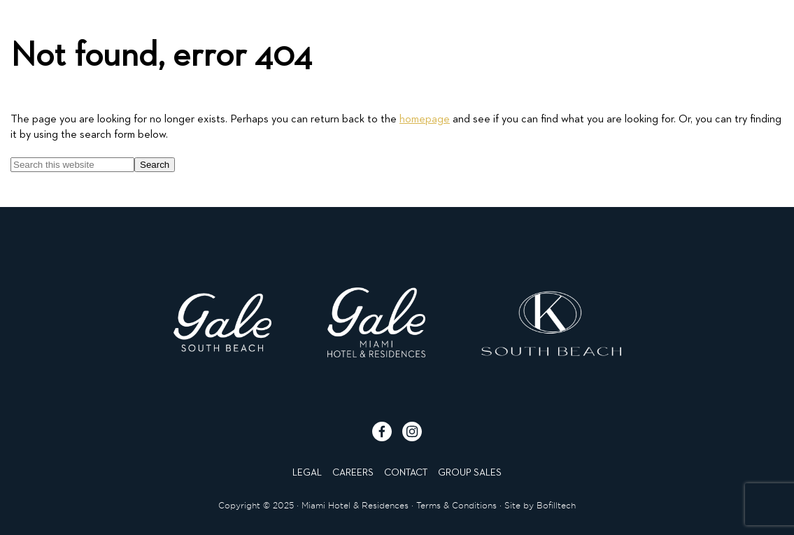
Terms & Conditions (456, 505)
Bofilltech (556, 505)
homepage (424, 119)
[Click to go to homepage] (397, 39)
